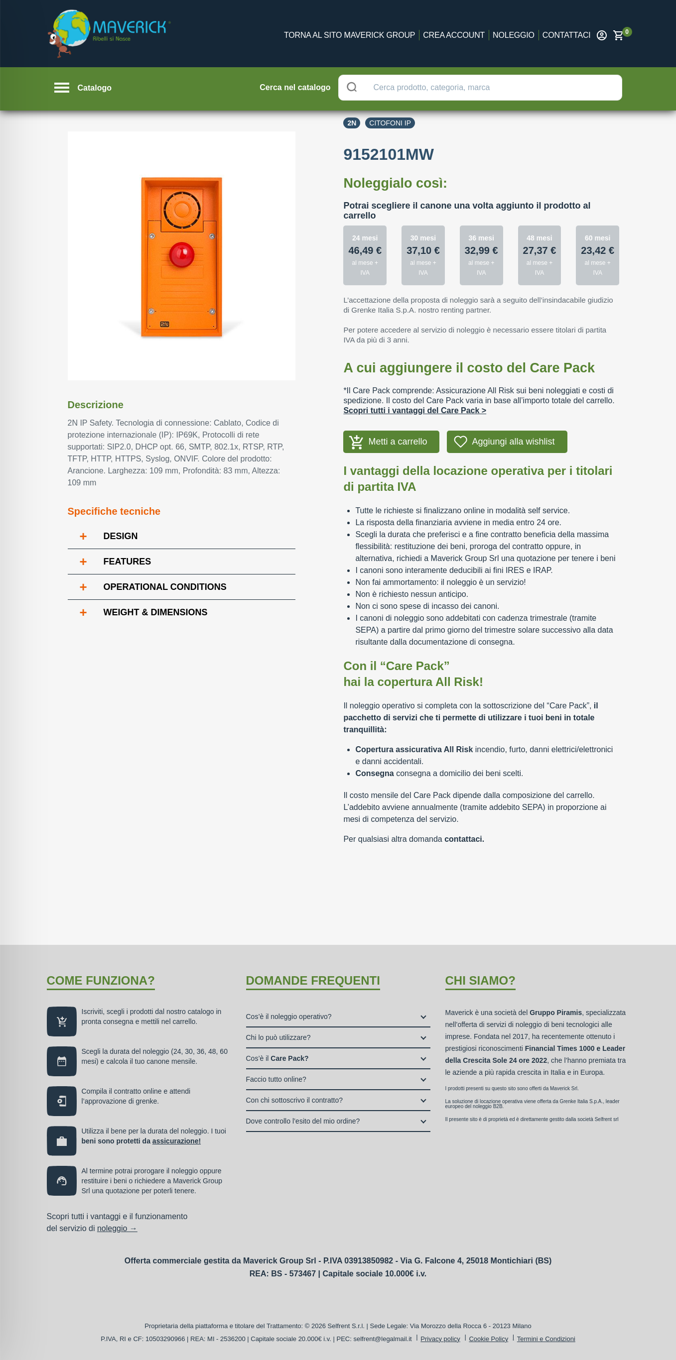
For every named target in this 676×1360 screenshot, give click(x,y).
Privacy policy (440, 1339)
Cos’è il (277, 1058)
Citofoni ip (390, 123)
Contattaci (566, 35)
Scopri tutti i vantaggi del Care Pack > (414, 410)
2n (351, 123)
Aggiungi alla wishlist (513, 442)
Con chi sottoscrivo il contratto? (294, 1100)
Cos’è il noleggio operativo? (289, 1016)
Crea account (454, 35)
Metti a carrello (397, 442)
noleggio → (117, 1228)
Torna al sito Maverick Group (349, 35)
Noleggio (514, 35)
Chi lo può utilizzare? (278, 1037)
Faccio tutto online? (276, 1079)
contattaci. (464, 839)
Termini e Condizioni (546, 1339)
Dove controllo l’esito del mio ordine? (303, 1121)
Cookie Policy (488, 1339)
